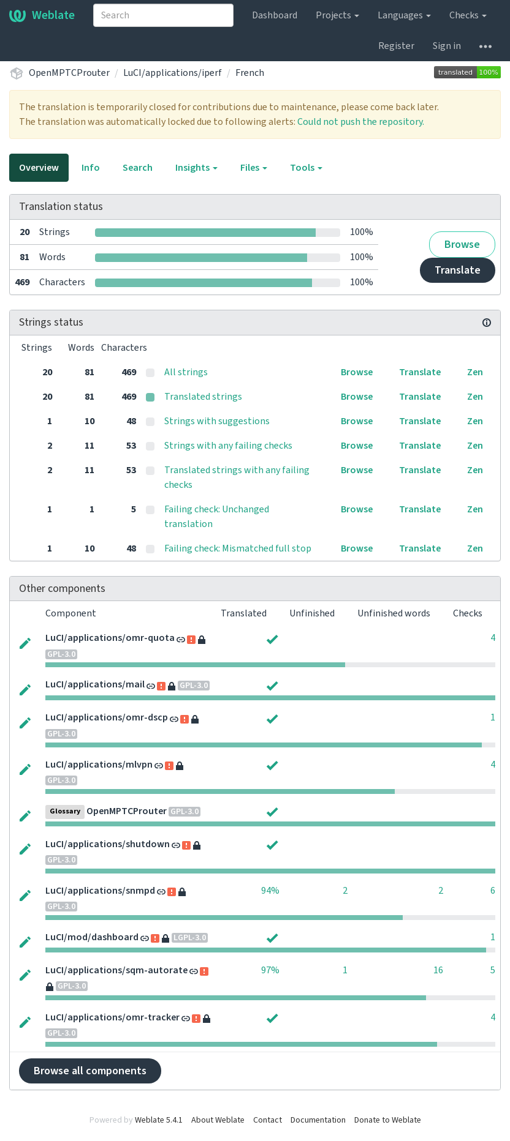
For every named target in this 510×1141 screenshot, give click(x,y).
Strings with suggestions (217, 421)
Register (396, 46)
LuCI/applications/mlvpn (99, 764)
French (249, 73)
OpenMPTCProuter (69, 73)
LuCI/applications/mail (95, 684)
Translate (458, 270)
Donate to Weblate (387, 1120)
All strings (186, 372)
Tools (306, 167)
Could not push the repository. (360, 122)
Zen (475, 372)
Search (138, 167)
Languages (404, 15)
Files (253, 167)
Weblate (42, 15)
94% (270, 890)
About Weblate (218, 1120)
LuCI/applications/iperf (172, 73)
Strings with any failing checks (228, 445)
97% (270, 970)
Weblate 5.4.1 (159, 1120)
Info (91, 167)
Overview (39, 167)
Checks (468, 15)
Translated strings (203, 396)
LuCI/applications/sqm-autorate (116, 970)
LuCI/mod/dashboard (92, 937)
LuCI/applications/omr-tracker (112, 1017)
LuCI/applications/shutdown (107, 844)
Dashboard (274, 15)
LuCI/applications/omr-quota (110, 638)
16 (438, 970)
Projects (337, 15)
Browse (462, 244)
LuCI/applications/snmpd (100, 890)
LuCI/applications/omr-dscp (106, 717)
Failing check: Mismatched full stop (237, 548)
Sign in (447, 46)
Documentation (318, 1120)
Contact (267, 1120)
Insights (196, 167)
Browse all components (90, 1071)
